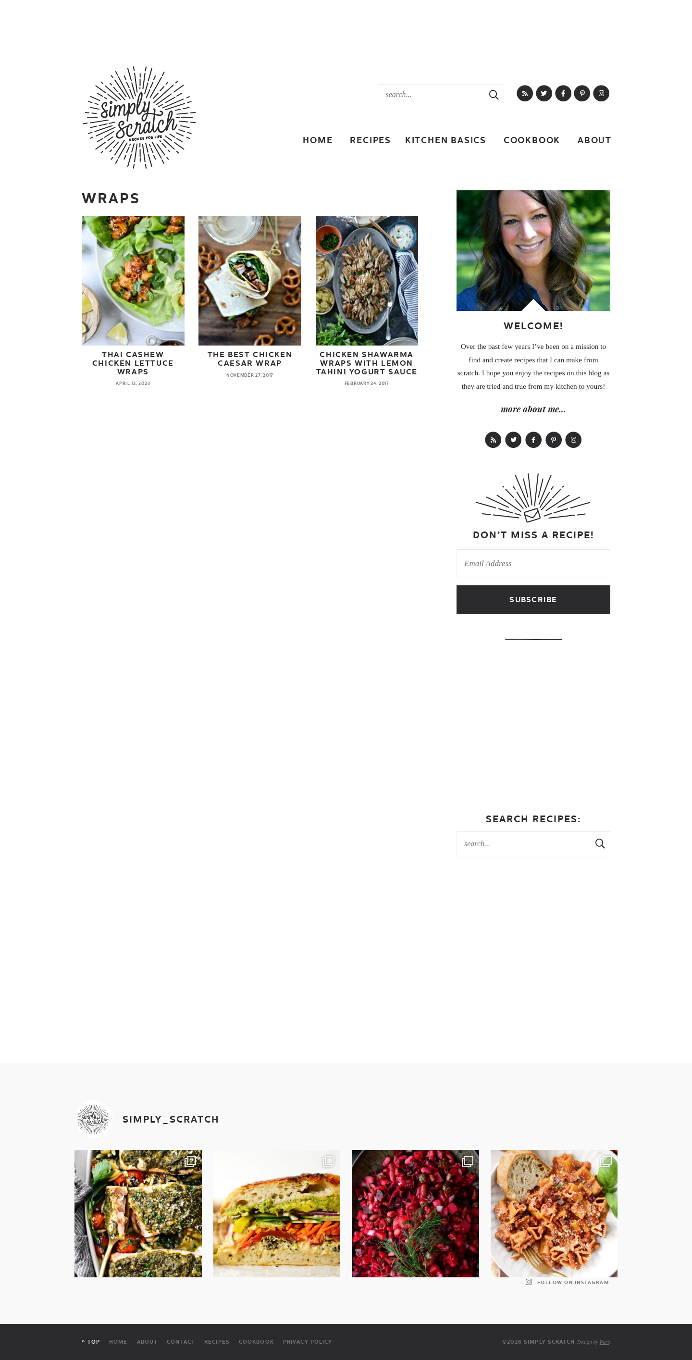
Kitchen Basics (445, 140)
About (595, 140)
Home (318, 140)
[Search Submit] (494, 95)
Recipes (370, 140)
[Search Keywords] (431, 95)
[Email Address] (533, 563)
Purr (604, 1342)
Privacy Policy (307, 1342)
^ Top (91, 1342)
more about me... (533, 409)
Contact (181, 1342)
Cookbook (532, 140)
